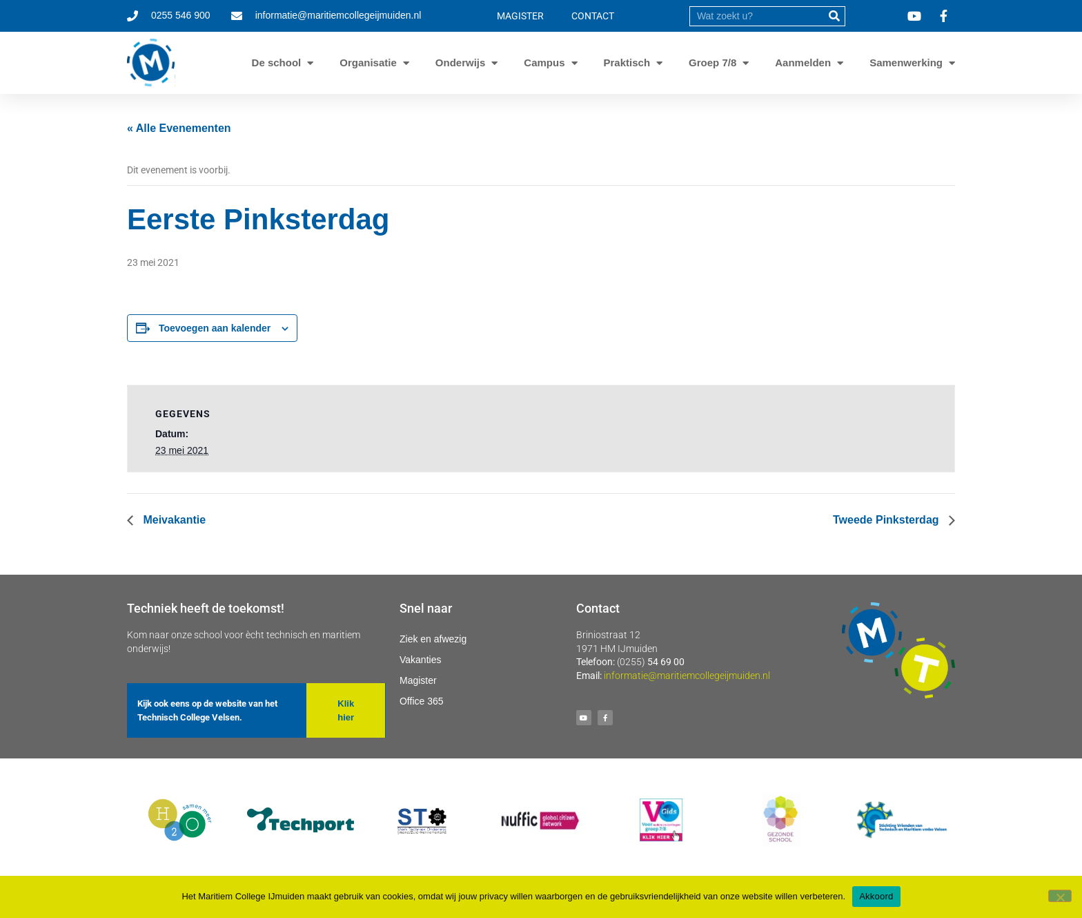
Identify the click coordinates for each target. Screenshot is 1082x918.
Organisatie (368, 63)
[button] (345, 710)
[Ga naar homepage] (151, 63)
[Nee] (1060, 896)
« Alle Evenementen (179, 128)
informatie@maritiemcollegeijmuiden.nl (687, 675)
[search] (757, 16)
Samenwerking (906, 63)
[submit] (835, 16)
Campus (544, 63)
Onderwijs (460, 63)
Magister (418, 680)
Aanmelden (803, 63)
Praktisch (627, 63)
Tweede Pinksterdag (887, 520)
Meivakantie (173, 520)
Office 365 (422, 701)
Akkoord (876, 896)
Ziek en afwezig (433, 638)
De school (277, 63)
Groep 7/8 (712, 63)
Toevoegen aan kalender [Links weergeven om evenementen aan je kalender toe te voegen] (214, 328)
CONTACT (592, 15)
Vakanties (420, 659)
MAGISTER (520, 15)
